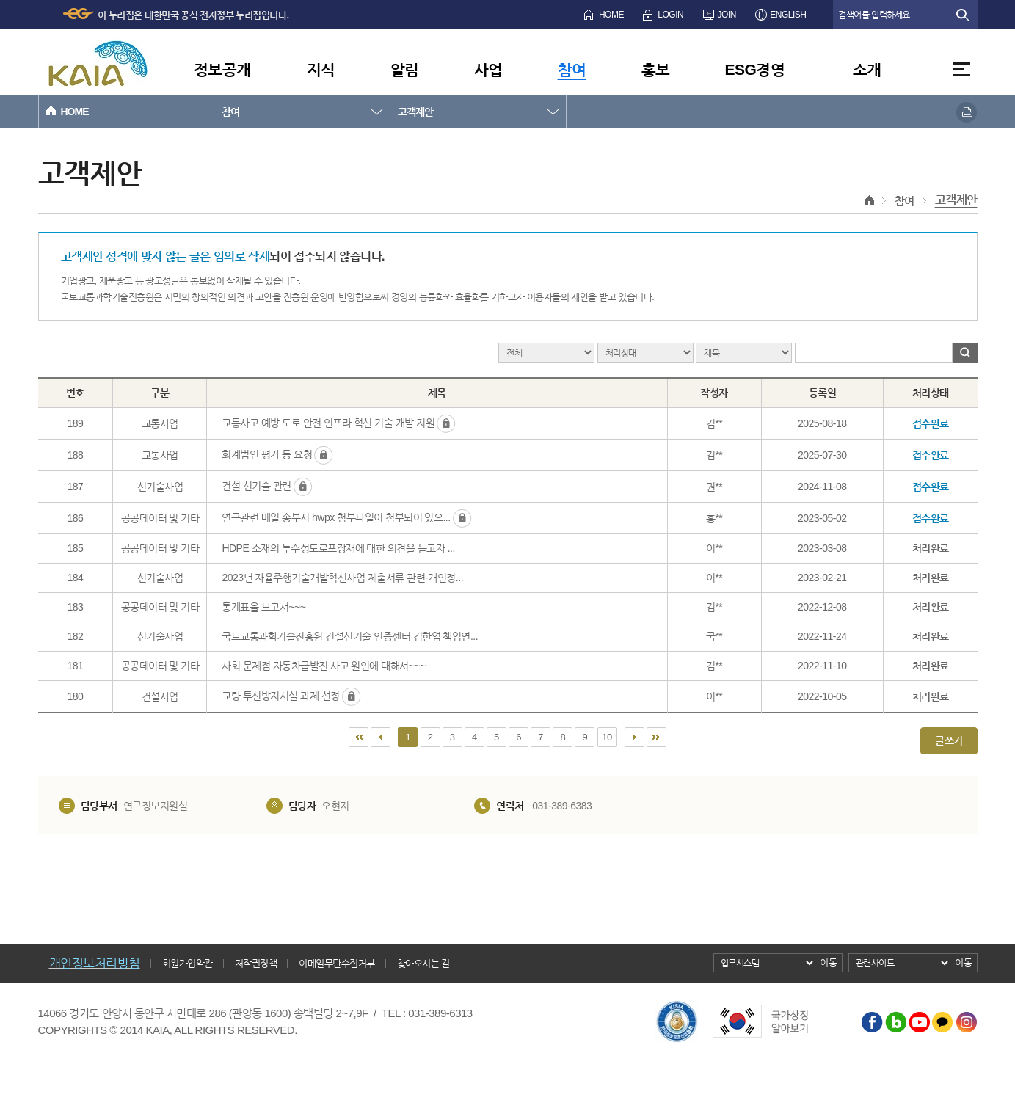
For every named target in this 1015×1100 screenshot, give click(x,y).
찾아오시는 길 (423, 963)
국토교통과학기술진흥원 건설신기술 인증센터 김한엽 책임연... (350, 636)
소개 (867, 69)
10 (606, 737)
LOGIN (670, 15)
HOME (611, 15)
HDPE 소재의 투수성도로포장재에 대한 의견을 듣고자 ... (338, 548)
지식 (321, 69)
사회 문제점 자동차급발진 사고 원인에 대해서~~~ (323, 665)
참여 (572, 69)
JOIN (727, 15)
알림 (404, 69)
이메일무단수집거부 (337, 963)
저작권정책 (256, 963)
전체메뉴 (961, 69)
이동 (828, 962)
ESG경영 (755, 69)
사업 (488, 69)
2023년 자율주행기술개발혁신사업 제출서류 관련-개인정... (342, 577)
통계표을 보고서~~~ (263, 607)
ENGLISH (788, 15)
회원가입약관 (187, 963)
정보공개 (222, 69)
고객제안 (415, 111)
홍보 (655, 69)
